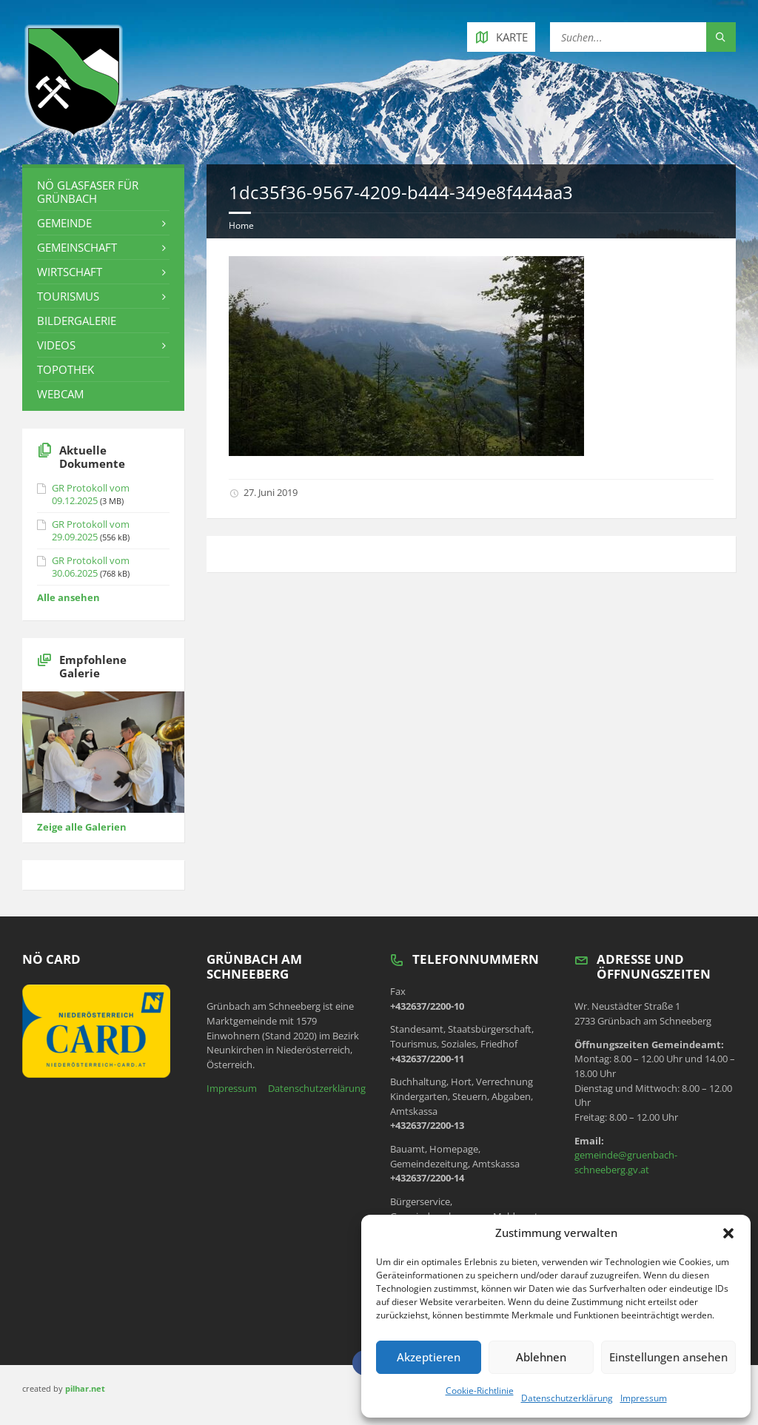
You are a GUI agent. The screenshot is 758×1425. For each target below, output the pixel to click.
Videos (56, 345)
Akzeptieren (428, 1356)
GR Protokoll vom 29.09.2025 (91, 530)
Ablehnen (541, 1356)
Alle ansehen (68, 597)
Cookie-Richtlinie (480, 1390)
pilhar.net (85, 1388)
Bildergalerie (76, 320)
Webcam (60, 393)
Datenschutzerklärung (567, 1398)
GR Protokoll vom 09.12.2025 (91, 494)
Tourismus (68, 296)
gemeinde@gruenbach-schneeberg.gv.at (625, 1162)
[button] (728, 1233)
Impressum (643, 1398)
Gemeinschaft (77, 247)
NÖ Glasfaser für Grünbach (87, 192)
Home (241, 225)
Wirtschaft (69, 271)
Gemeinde (64, 222)
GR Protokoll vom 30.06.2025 (91, 567)
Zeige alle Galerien (82, 827)
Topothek (65, 369)
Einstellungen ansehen (668, 1356)
